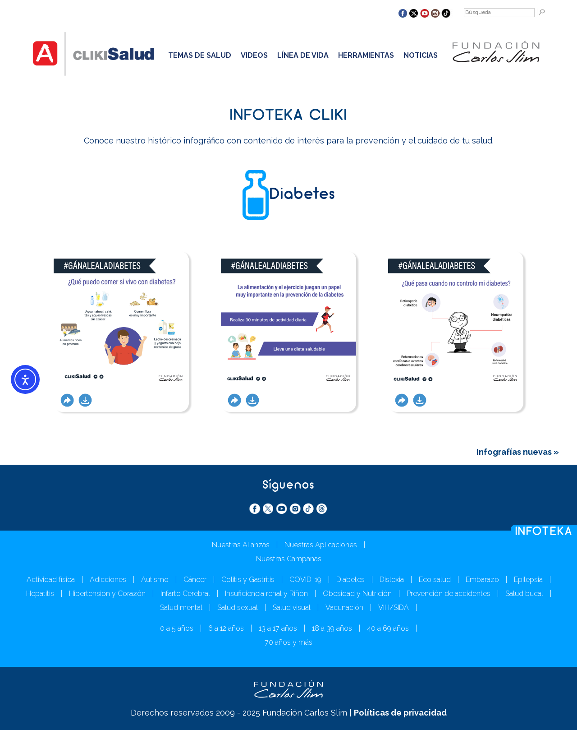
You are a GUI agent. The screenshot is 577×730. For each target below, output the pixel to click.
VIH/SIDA (393, 607)
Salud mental (181, 607)
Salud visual (292, 607)
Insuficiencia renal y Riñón (266, 593)
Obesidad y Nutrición (357, 593)
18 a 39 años (332, 628)
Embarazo (482, 579)
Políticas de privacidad (400, 712)
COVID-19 (305, 579)
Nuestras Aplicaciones (320, 545)
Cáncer (194, 579)
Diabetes (350, 579)
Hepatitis (40, 593)
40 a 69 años (388, 628)
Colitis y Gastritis (248, 579)
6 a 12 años (226, 628)
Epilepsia (528, 579)
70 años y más (288, 642)
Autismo (155, 579)
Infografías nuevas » (517, 452)
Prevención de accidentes (448, 593)
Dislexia (392, 579)
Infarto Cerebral (185, 593)
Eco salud (435, 579)
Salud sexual (237, 607)
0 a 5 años (176, 628)
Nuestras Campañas (288, 558)
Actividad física (51, 579)
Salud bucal (524, 593)
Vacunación (344, 607)
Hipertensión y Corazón (107, 593)
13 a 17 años (278, 628)
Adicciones (108, 579)
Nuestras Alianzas (241, 545)
